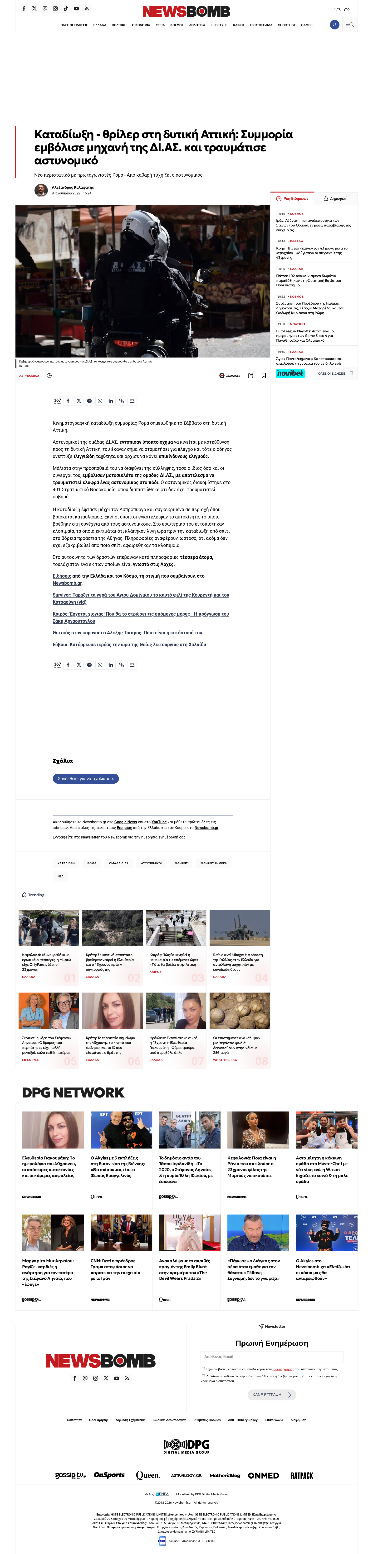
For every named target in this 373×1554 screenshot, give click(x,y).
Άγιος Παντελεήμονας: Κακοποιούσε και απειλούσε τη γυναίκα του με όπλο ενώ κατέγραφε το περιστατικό (309, 363)
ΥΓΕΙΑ (160, 25)
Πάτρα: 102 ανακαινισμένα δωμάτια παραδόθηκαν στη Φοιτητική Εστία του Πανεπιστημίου (308, 280)
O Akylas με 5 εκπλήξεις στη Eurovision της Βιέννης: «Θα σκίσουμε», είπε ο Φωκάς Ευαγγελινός (118, 1166)
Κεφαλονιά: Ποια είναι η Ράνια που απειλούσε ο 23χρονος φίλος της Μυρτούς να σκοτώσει (251, 1166)
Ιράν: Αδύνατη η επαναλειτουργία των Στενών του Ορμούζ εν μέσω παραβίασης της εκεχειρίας (313, 225)
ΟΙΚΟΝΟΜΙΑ (141, 25)
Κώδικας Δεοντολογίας (169, 1420)
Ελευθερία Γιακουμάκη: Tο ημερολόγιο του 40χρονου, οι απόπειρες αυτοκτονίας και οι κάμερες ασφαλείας (49, 1166)
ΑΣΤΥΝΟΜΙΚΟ (29, 375)
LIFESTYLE (219, 25)
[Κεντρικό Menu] (350, 24)
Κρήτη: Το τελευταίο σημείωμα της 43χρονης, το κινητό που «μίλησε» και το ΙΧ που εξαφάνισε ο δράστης (110, 1045)
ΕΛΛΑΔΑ (99, 25)
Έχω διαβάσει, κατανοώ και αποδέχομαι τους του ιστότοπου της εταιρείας (272, 1369)
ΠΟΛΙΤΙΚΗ (119, 25)
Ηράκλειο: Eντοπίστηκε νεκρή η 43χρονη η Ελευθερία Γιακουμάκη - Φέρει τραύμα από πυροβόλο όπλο (173, 1045)
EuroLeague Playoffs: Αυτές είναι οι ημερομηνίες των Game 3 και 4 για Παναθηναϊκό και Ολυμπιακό (305, 336)
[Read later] (263, 375)
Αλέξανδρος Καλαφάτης (73, 187)
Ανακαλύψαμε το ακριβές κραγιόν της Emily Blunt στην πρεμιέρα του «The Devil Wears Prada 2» (184, 1269)
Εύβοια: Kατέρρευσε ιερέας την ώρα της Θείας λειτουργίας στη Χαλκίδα (129, 644)
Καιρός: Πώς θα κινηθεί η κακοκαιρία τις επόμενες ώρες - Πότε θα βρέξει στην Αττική (174, 959)
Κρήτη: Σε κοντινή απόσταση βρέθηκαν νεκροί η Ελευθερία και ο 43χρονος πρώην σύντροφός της (110, 962)
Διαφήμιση (298, 1420)
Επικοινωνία (274, 1420)
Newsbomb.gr (67, 583)
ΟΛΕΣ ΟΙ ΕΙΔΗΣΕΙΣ (74, 25)
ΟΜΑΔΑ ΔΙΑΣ (118, 863)
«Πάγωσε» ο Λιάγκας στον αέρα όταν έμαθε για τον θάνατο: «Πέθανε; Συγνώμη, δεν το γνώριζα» (253, 1269)
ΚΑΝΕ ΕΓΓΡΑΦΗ (272, 1395)
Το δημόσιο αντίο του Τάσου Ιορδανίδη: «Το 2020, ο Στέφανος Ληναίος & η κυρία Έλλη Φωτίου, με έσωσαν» (186, 1169)
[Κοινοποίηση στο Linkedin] (111, 401)
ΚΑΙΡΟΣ (239, 25)
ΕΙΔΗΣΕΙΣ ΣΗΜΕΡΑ (214, 863)
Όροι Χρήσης (98, 1420)
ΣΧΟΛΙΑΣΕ (229, 375)
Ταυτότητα (74, 1420)
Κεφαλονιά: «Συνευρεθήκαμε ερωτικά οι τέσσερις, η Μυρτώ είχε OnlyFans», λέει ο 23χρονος (46, 962)
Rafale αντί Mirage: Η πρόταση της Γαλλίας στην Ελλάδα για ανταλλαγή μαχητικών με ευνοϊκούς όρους (238, 962)
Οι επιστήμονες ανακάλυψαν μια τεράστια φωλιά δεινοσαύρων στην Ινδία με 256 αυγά (236, 1045)
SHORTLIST (287, 25)
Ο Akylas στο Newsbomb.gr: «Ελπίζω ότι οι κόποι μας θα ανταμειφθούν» (323, 1269)
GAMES (307, 25)
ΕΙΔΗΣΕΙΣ (181, 863)
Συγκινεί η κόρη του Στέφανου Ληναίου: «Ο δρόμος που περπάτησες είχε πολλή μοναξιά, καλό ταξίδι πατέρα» (46, 1045)
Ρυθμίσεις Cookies (207, 1420)
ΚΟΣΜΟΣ (176, 25)
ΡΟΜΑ (92, 863)
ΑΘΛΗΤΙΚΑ (197, 25)
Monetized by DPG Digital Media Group (202, 1494)
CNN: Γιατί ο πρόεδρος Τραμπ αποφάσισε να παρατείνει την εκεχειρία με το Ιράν (115, 1269)
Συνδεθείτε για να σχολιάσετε (86, 778)
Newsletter (90, 837)
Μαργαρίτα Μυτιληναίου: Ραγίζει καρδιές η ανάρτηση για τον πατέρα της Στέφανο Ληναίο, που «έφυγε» (48, 1272)
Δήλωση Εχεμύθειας (130, 1420)
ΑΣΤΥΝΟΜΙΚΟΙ (151, 863)
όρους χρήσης (284, 1369)
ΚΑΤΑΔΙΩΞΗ (66, 863)
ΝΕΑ (61, 876)
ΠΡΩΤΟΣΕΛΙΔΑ (261, 25)
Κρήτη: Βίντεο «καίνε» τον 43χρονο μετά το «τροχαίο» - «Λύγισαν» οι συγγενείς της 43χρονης (312, 253)
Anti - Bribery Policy (242, 1420)
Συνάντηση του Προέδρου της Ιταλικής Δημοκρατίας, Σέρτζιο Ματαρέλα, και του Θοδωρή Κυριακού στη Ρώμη (310, 308)
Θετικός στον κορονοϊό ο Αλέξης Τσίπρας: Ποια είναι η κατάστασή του (127, 633)
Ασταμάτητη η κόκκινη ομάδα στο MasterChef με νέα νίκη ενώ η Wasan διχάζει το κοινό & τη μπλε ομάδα (322, 1169)
